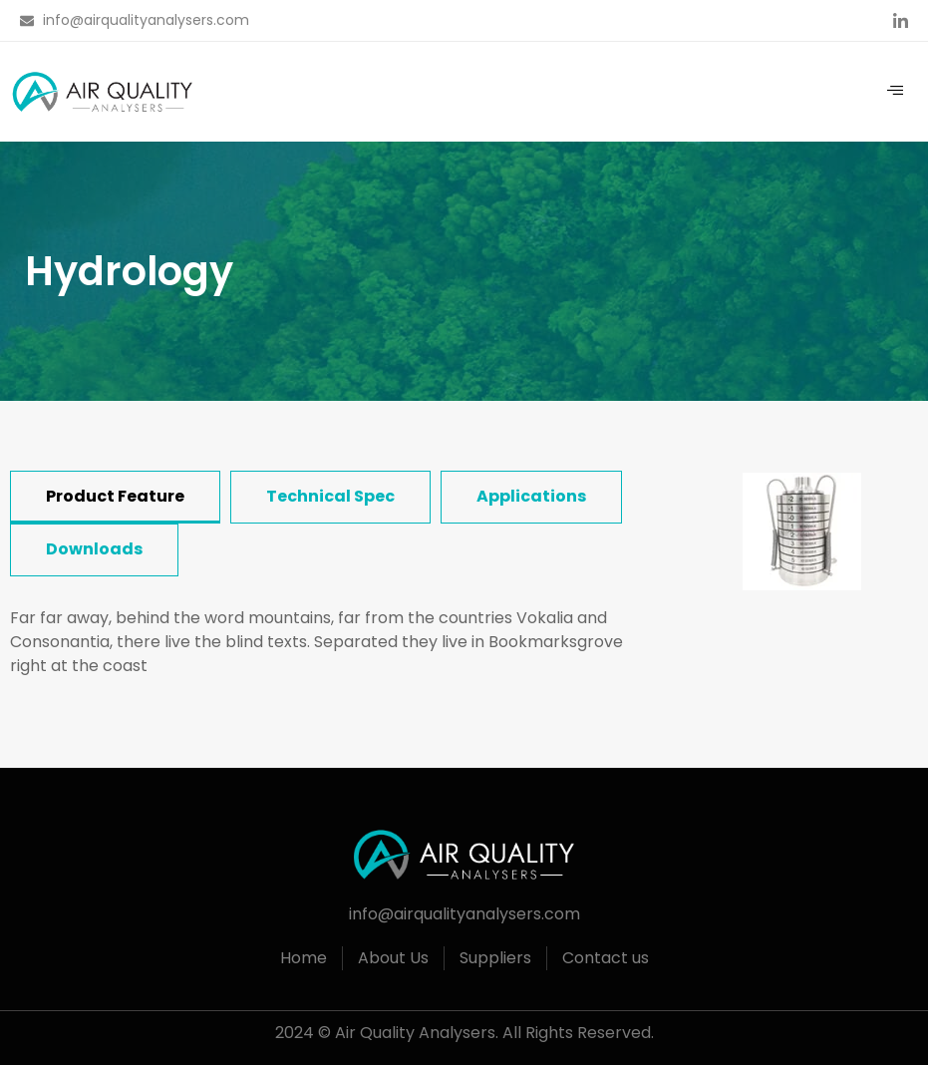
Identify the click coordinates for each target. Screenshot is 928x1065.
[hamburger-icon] (895, 92)
